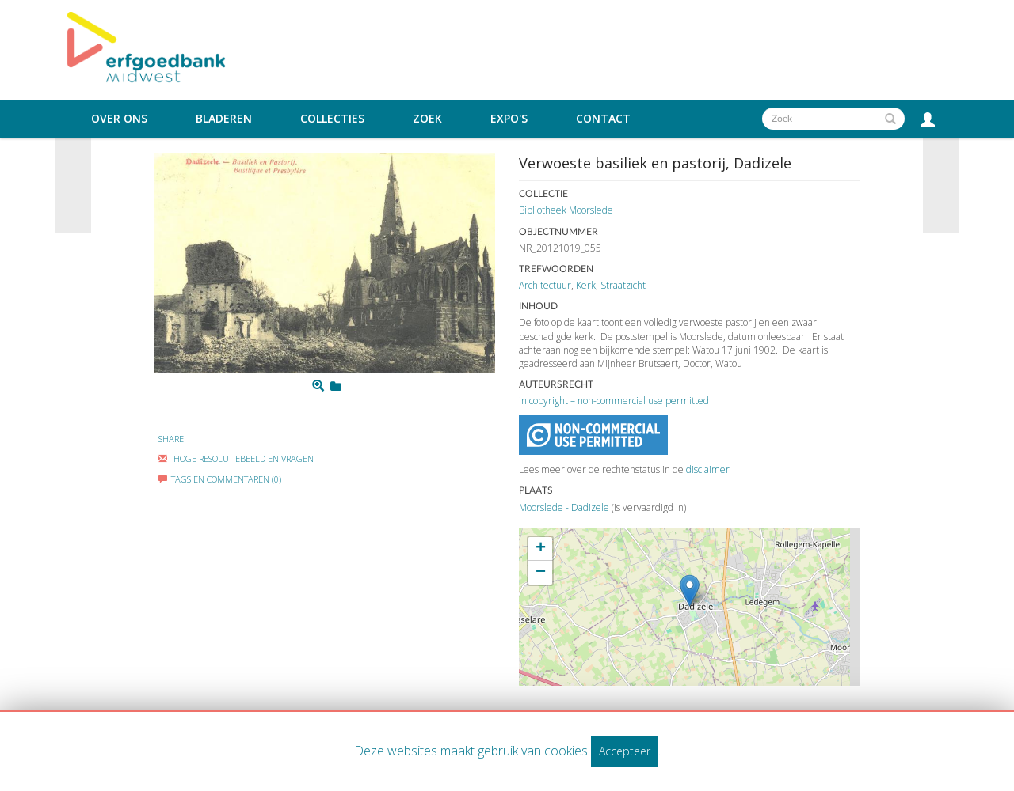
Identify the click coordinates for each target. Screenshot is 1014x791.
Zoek (427, 118)
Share (171, 439)
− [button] (541, 573)
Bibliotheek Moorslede (566, 210)
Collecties (332, 118)
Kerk (586, 285)
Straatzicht (623, 285)
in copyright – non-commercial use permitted (614, 400)
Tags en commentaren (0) (219, 479)
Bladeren (224, 118)
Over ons (119, 118)
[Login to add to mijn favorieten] (335, 386)
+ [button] (541, 549)
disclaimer (708, 469)
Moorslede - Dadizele (564, 507)
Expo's (509, 118)
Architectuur (545, 285)
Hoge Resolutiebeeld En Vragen (236, 458)
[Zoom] (318, 386)
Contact (603, 118)
